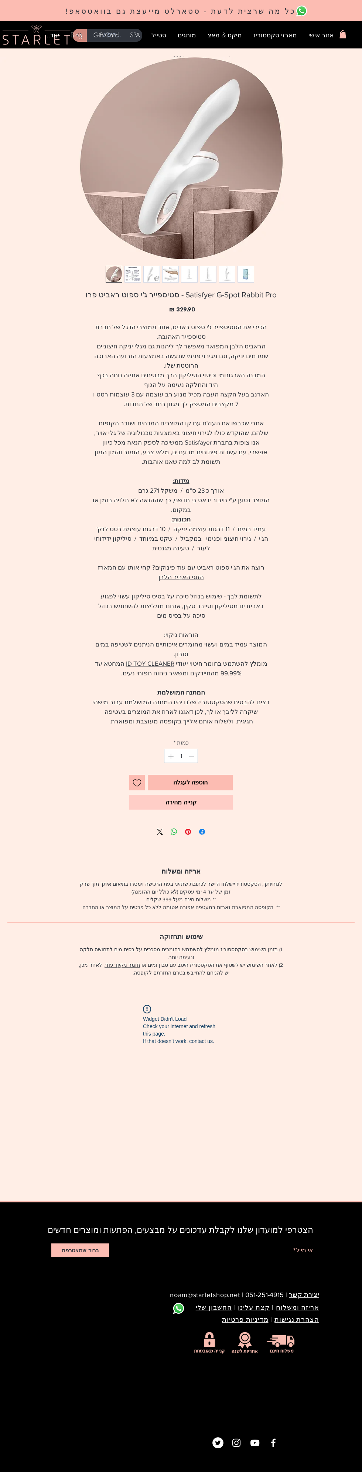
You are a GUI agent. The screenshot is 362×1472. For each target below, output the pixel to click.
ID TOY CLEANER (150, 663)
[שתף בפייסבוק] (202, 831)
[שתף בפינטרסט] (188, 831)
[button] (342, 34)
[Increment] (170, 756)
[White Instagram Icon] (236, 1442)
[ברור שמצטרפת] (80, 1250)
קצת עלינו (254, 1307)
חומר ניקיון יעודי (122, 965)
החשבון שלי (214, 1307)
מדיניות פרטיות (245, 1319)
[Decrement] (192, 756)
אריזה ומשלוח (297, 1307)
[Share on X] (160, 831)
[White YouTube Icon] (254, 1442)
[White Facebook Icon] (273, 1442)
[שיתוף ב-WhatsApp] (174, 831)
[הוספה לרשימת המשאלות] (137, 782)
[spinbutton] (181, 756)
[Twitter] (217, 1442)
